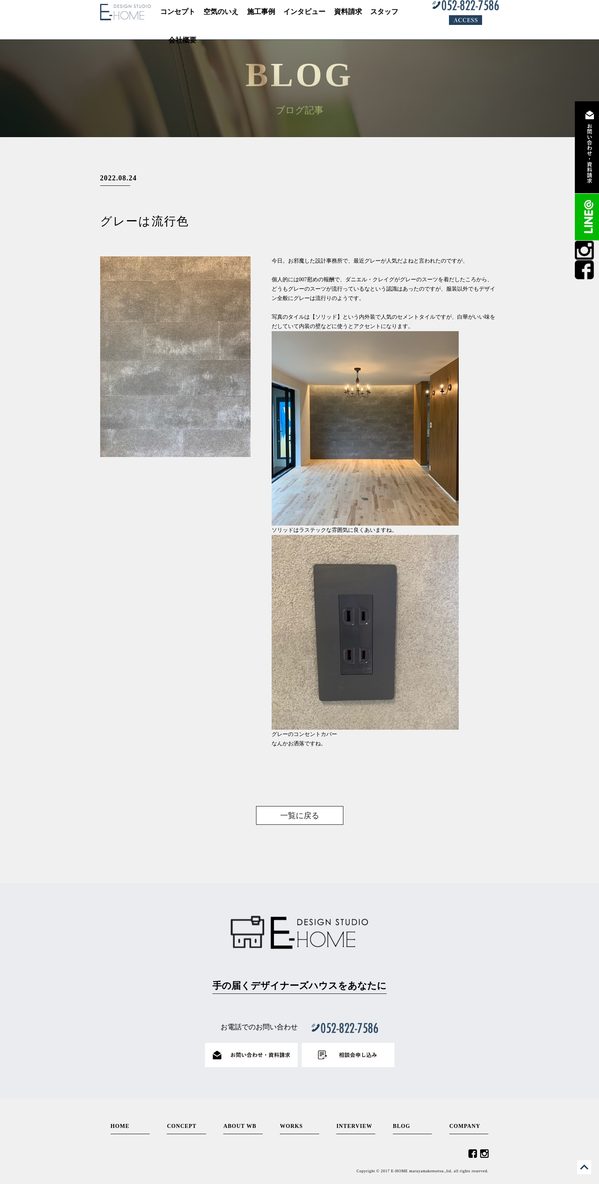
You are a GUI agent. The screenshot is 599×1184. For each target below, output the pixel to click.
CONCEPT (181, 1126)
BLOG (401, 1126)
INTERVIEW (354, 1126)
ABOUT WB (239, 1126)
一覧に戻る (299, 815)
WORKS (291, 1126)
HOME (120, 1126)
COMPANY (464, 1126)
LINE (587, 217)
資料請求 (587, 147)
